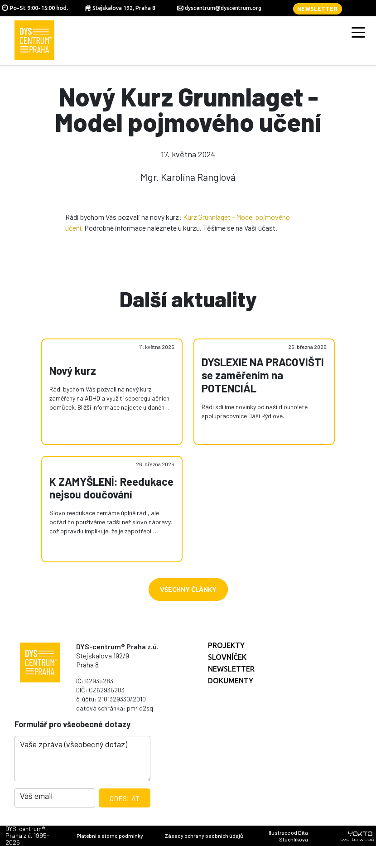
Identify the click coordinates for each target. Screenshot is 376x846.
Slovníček (227, 657)
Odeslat (125, 798)
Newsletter (317, 9)
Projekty (226, 645)
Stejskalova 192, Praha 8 (123, 8)
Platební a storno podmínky (110, 835)
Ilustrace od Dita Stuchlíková (288, 835)
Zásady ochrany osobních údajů (204, 835)
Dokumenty (230, 681)
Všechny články (188, 589)
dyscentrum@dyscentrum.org (223, 8)
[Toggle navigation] (358, 31)
